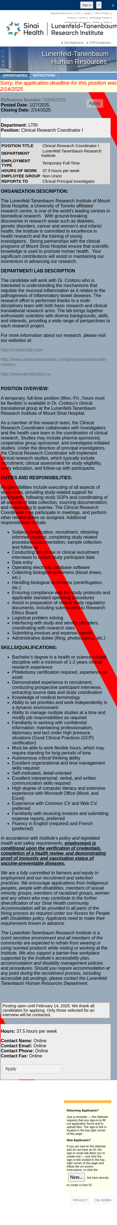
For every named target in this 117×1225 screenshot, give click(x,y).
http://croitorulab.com (21, 350)
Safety (106, 22)
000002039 (33, 100)
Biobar (96, 22)
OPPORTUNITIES (15, 75)
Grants (82, 18)
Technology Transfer (99, 18)
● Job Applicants (72, 42)
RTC (77, 13)
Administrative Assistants (77, 22)
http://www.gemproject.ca (26, 374)
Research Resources (61, 13)
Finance (71, 18)
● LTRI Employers (99, 42)
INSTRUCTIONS (44, 75)
